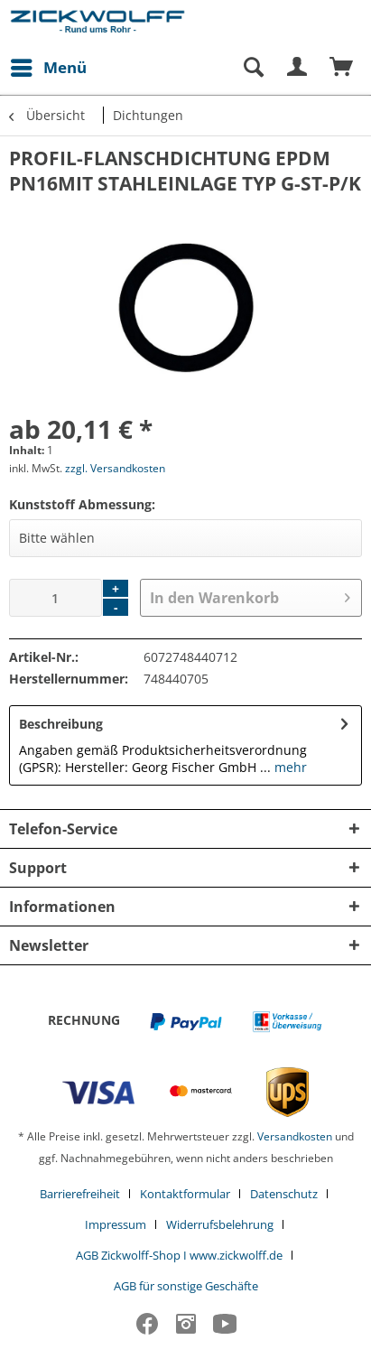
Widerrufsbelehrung (220, 1224)
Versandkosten (294, 1136)
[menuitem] (48, 68)
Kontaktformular (185, 1194)
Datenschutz (284, 1194)
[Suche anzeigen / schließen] (253, 68)
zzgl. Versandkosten (115, 468)
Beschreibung (61, 723)
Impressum (115, 1224)
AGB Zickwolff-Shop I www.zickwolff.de (179, 1255)
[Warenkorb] (342, 68)
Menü (49, 65)
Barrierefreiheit (80, 1194)
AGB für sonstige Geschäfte (186, 1286)
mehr (289, 767)
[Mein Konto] (298, 68)
